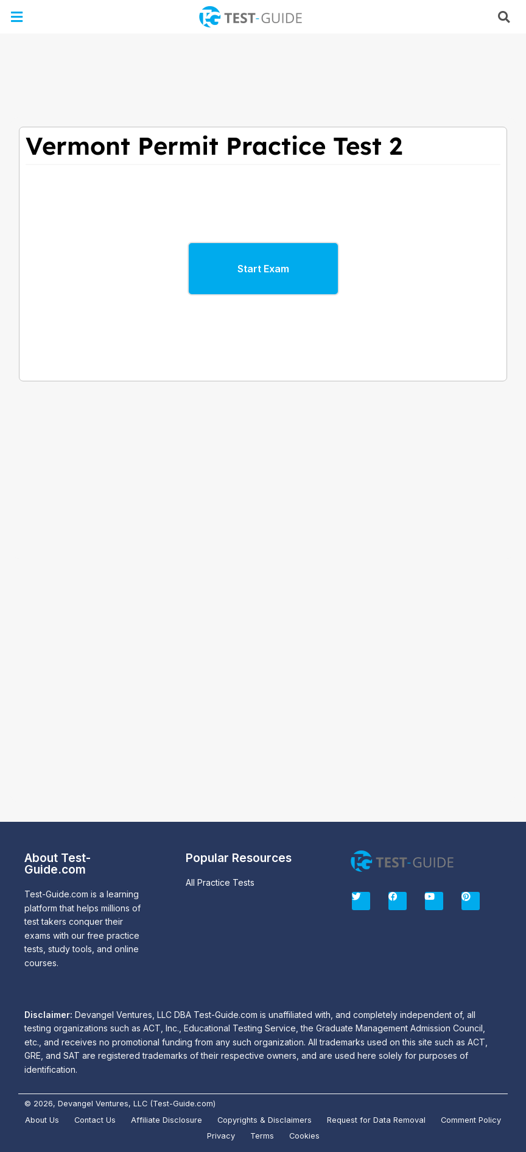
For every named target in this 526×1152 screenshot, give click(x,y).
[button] (17, 17)
